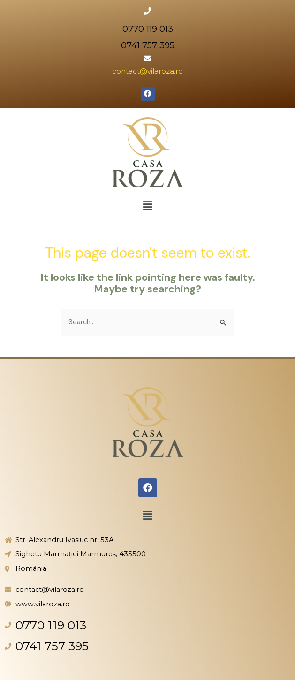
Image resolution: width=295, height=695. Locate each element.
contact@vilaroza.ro (147, 71)
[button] (147, 206)
